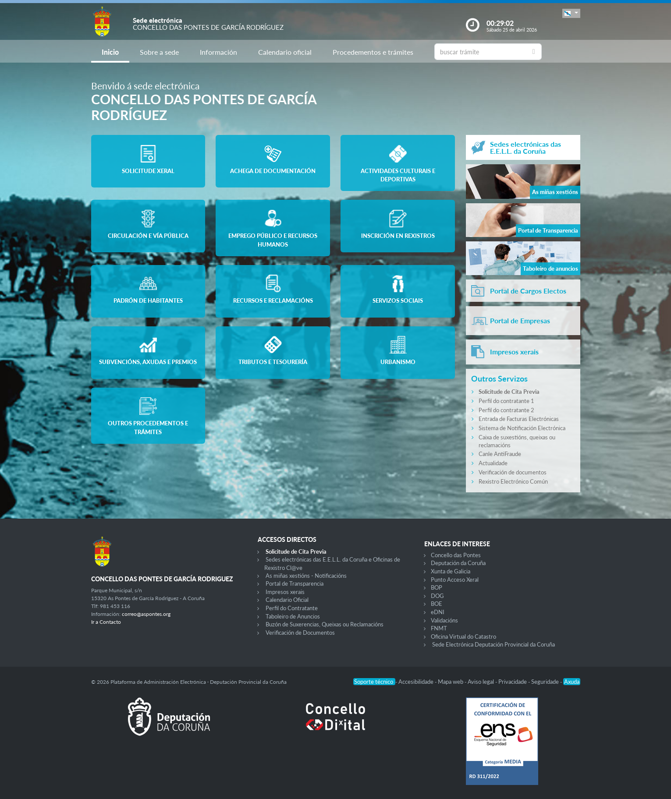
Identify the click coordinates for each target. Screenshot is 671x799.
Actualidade (493, 463)
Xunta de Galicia (450, 571)
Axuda (571, 681)
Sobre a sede (159, 52)
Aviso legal (481, 681)
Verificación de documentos (513, 472)
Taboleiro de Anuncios (293, 616)
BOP (436, 587)
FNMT (439, 628)
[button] (571, 13)
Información (218, 52)
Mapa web (451, 681)
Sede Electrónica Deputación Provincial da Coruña (493, 644)
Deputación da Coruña (458, 562)
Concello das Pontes (456, 555)
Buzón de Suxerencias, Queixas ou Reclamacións (324, 624)
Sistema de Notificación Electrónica (522, 427)
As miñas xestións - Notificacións (306, 575)
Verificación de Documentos (300, 632)
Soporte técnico (374, 681)
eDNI (437, 611)
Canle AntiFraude (500, 453)
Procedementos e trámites (373, 52)
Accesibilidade (416, 681)
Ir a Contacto (106, 622)
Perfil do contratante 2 (506, 410)
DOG (437, 595)
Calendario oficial (285, 52)
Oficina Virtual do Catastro (463, 636)
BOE (436, 603)
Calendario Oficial (287, 599)
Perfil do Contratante (292, 608)
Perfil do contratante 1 (506, 400)
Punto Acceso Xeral (455, 579)
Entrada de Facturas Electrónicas (519, 418)
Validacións (444, 620)
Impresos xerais (285, 591)
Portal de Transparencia (294, 583)
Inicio (110, 52)
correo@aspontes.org (146, 614)
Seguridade (545, 681)
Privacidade (513, 681)
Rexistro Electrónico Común (513, 481)
